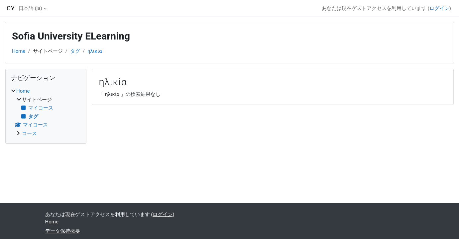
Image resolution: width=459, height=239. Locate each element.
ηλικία (94, 51)
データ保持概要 (62, 231)
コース (29, 133)
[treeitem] (46, 112)
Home (18, 51)
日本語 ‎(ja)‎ (30, 8)
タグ (75, 51)
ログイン (439, 8)
